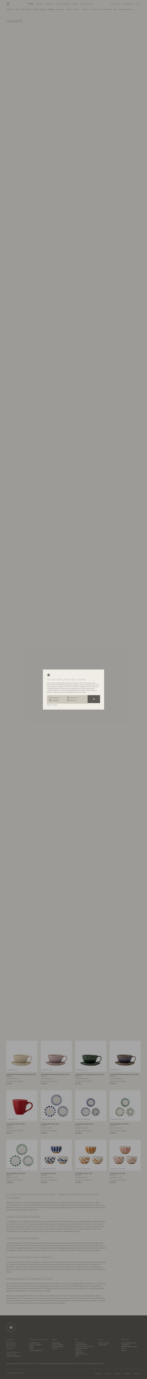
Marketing (72, 700)
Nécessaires (55, 698)
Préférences (73, 698)
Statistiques (55, 700)
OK (94, 699)
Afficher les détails (52, 704)
